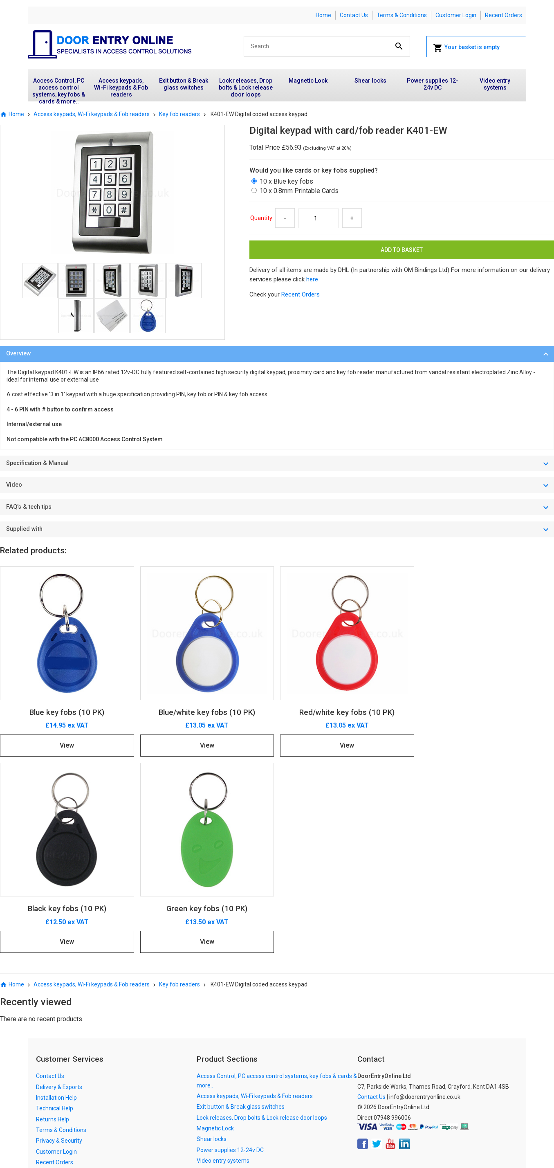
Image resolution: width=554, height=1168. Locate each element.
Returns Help (52, 1119)
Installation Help (56, 1097)
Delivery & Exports (59, 1087)
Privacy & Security (59, 1140)
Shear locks (370, 80)
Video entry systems (495, 84)
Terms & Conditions (402, 15)
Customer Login (455, 15)
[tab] (277, 354)
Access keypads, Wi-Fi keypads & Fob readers (121, 87)
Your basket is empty (466, 48)
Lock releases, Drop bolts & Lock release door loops (246, 87)
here (312, 279)
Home (323, 15)
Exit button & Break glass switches (183, 84)
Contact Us (354, 15)
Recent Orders (503, 15)
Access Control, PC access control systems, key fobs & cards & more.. (58, 89)
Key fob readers (179, 114)
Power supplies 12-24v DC (432, 84)
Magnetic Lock (308, 80)
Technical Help (54, 1108)
